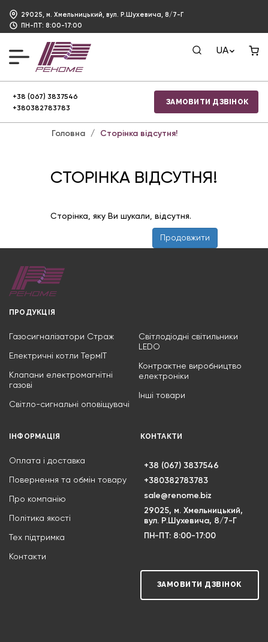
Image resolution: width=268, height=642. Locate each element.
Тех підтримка (37, 538)
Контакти (27, 557)
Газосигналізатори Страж (61, 337)
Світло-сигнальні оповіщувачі (69, 404)
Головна (68, 133)
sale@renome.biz (178, 496)
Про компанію (37, 499)
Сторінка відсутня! (138, 133)
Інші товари (161, 395)
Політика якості (40, 518)
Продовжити (185, 238)
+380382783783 (41, 108)
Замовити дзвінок (207, 102)
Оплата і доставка (47, 461)
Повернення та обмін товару (68, 480)
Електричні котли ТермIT (58, 356)
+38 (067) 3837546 (45, 97)
